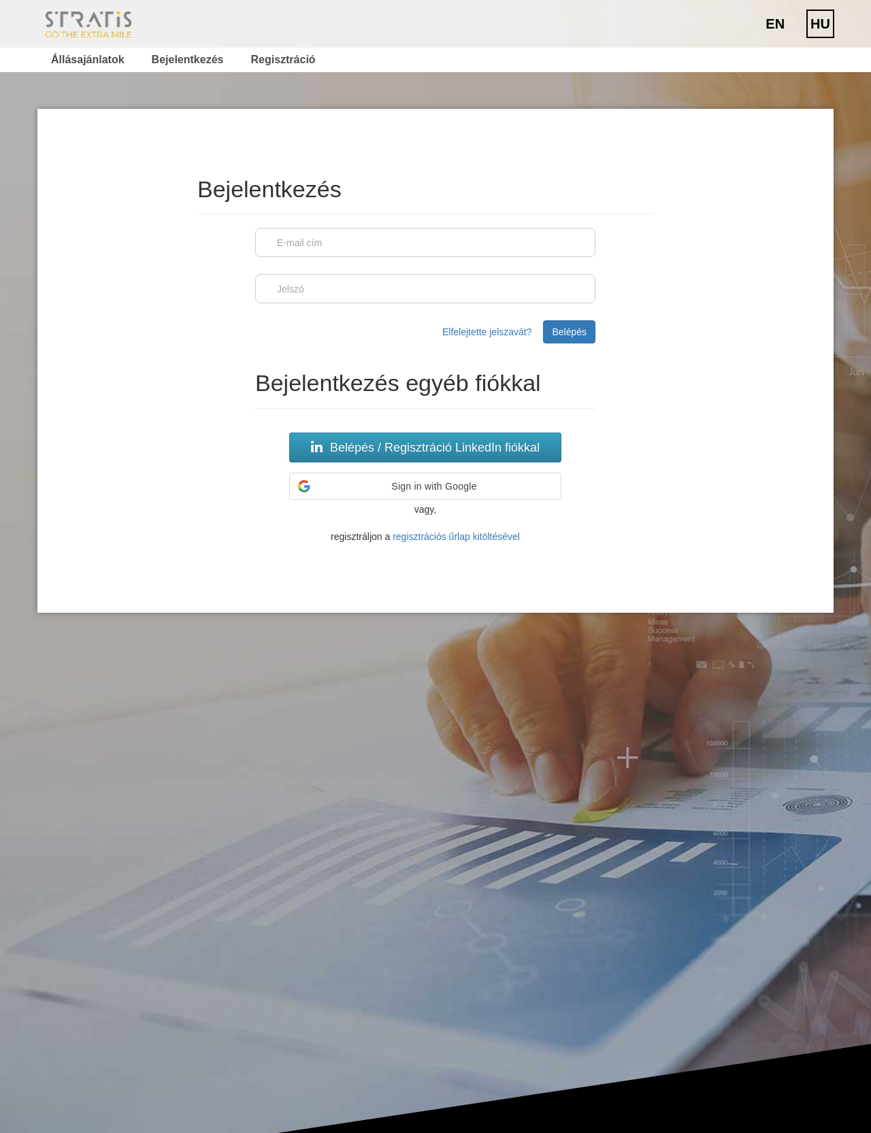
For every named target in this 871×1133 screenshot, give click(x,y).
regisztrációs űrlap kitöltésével (456, 536)
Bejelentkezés (188, 59)
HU (820, 23)
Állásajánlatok (88, 59)
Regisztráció (282, 59)
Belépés (569, 331)
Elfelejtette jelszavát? (487, 331)
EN (775, 23)
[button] (425, 486)
